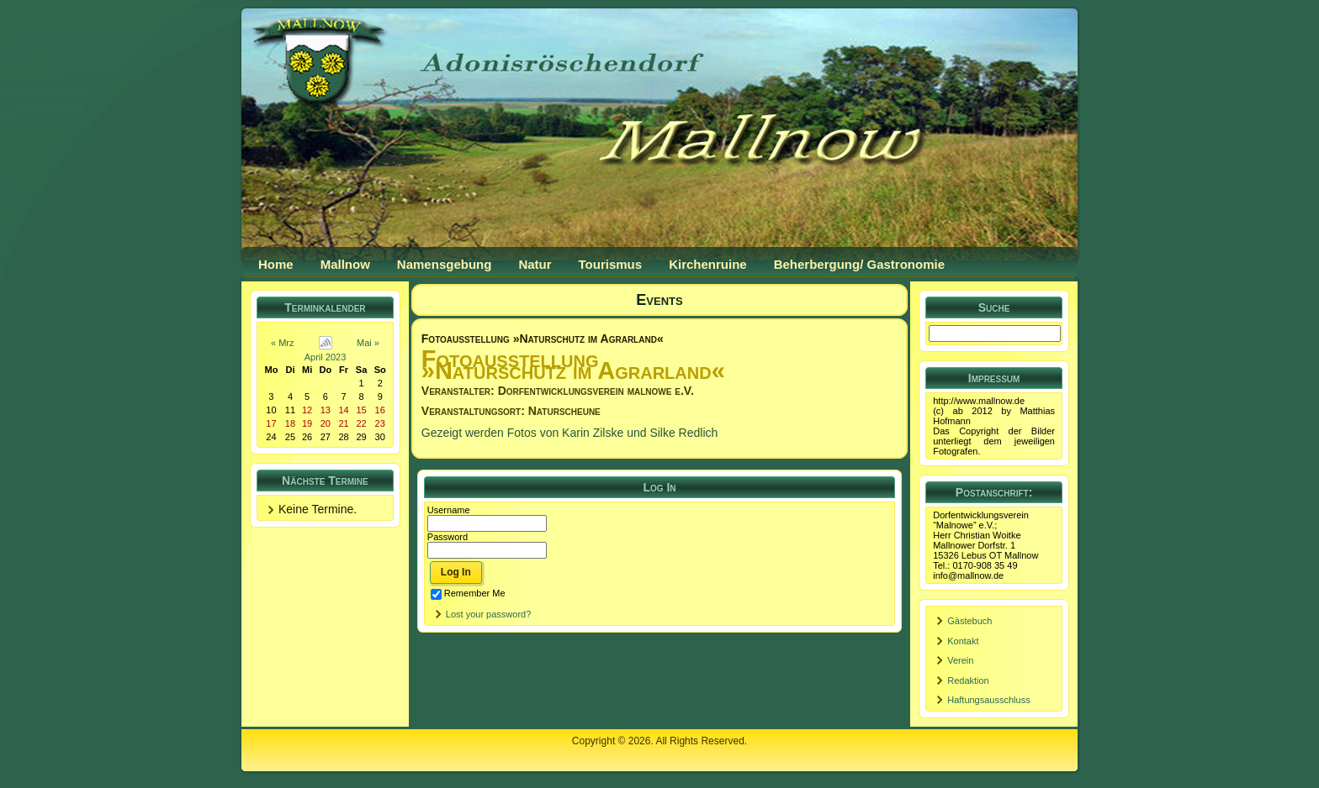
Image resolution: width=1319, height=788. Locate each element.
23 (380, 423)
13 (325, 410)
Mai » (368, 343)
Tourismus (611, 264)
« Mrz (282, 343)
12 (307, 410)
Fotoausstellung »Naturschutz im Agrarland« (542, 338)
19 (307, 423)
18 (290, 423)
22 (361, 423)
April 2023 (326, 357)
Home (276, 264)
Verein (960, 660)
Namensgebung (444, 264)
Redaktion (968, 680)
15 (361, 410)
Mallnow (345, 264)
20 (325, 423)
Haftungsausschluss (988, 700)
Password (447, 537)
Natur (534, 264)
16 (380, 410)
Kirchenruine (708, 264)
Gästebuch (969, 621)
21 (343, 423)
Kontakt (962, 641)
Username (448, 510)
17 (271, 423)
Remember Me (468, 593)
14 (343, 410)
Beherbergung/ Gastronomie (859, 264)
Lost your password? (489, 614)
